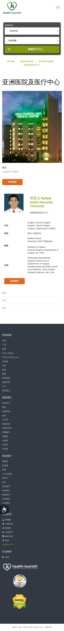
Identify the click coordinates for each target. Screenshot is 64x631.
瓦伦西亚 (6, 499)
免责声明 (6, 382)
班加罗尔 (6, 403)
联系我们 (6, 391)
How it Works (8, 353)
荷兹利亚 (6, 424)
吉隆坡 (5, 436)
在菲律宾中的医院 (46, 61)
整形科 (8, 528)
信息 (4, 366)
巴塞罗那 (6, 412)
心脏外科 (9, 524)
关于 (4, 386)
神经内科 (9, 536)
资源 (4, 370)
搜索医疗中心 (35, 49)
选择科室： (10, 25)
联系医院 (12, 182)
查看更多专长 (8, 545)
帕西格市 (6, 495)
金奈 (4, 416)
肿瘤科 (8, 520)
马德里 (5, 441)
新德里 (5, 461)
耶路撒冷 (6, 432)
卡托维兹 (6, 503)
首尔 (4, 482)
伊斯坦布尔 (7, 428)
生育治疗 (9, 532)
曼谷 (4, 407)
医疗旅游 (11, 61)
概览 (4, 293)
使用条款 (6, 378)
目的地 (5, 362)
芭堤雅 (5, 466)
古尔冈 (5, 420)
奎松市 (5, 478)
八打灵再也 (7, 474)
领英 (5, 557)
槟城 (4, 470)
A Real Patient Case (10, 357)
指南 (4, 349)
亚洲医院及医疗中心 (32, 65)
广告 (4, 345)
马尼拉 (5, 449)
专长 (4, 300)
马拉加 (5, 445)
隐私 (4, 374)
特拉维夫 (6, 491)
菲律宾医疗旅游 (26, 61)
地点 (4, 308)
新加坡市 (6, 487)
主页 (4, 341)
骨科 (7, 541)
